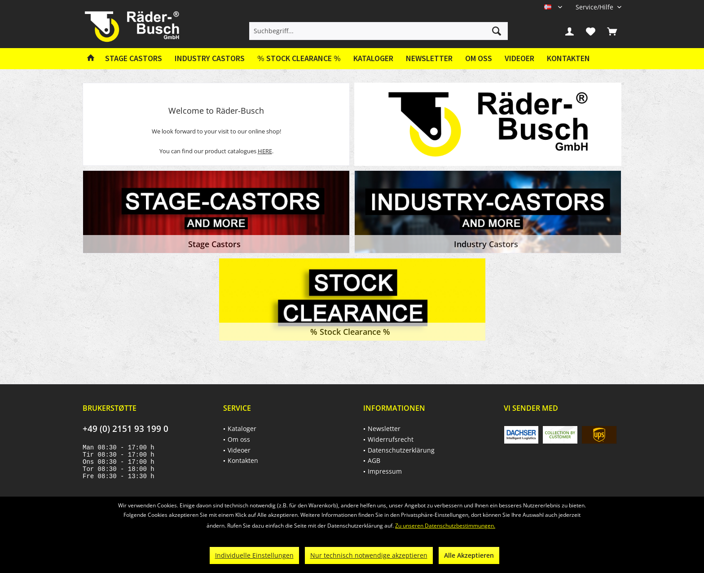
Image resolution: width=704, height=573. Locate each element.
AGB (374, 460)
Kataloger (373, 58)
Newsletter (429, 58)
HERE (265, 151)
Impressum (385, 471)
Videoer (519, 58)
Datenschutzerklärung (401, 450)
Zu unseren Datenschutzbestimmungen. (445, 525)
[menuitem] (595, 7)
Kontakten (568, 58)
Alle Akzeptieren (469, 555)
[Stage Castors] (133, 58)
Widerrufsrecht (391, 439)
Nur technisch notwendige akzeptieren (368, 555)
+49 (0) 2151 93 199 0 (125, 429)
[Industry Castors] (209, 58)
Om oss (478, 58)
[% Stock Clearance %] (299, 58)
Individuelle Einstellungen (254, 555)
